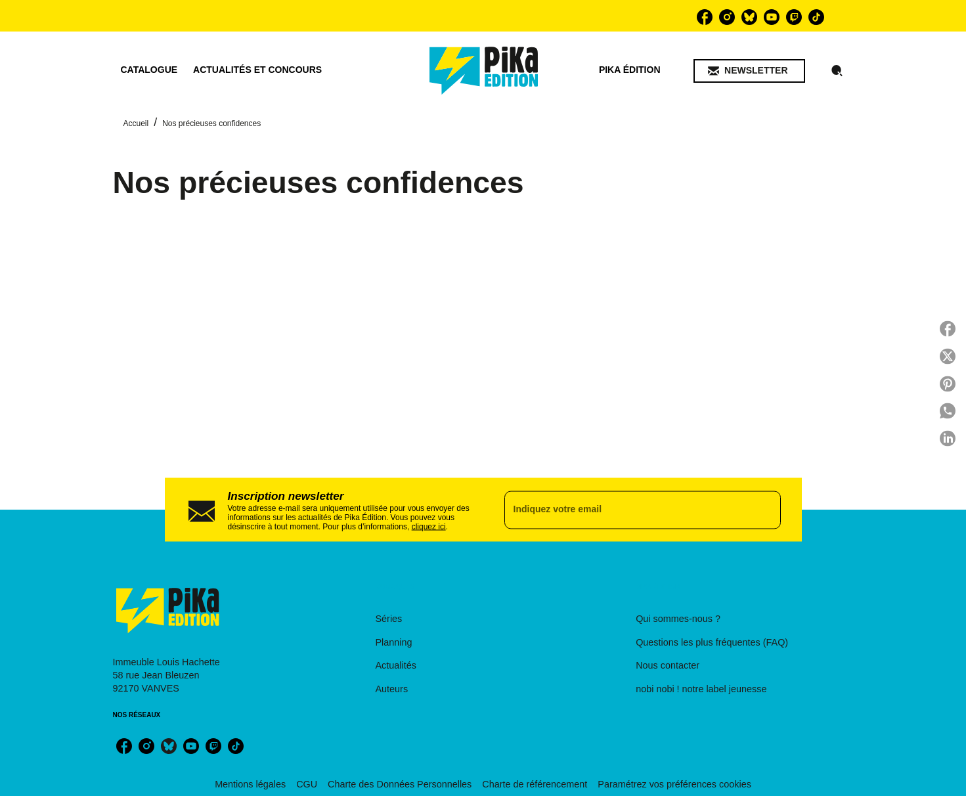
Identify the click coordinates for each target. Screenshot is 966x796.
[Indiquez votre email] (626, 510)
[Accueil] (484, 70)
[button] (748, 71)
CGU (306, 784)
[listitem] (704, 17)
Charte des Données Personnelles (400, 784)
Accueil (136, 123)
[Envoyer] (765, 509)
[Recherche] (837, 71)
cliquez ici (429, 526)
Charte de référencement (534, 784)
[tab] (149, 70)
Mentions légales (250, 784)
